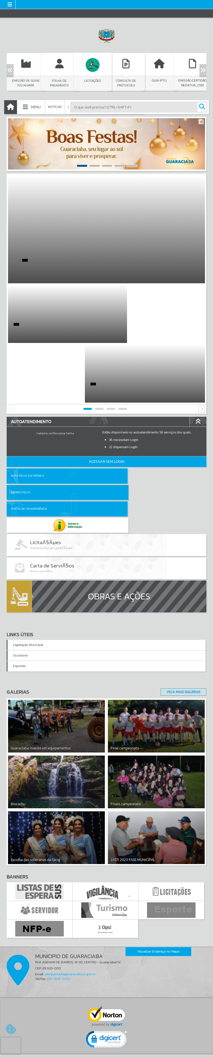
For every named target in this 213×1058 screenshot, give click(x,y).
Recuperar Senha (63, 374)
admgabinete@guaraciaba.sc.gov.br (70, 884)
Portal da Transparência (29, 433)
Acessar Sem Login (106, 402)
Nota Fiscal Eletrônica (27, 416)
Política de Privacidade (106, 1052)
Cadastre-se (44, 374)
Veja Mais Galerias (182, 602)
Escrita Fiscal (121, 416)
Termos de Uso (106, 1048)
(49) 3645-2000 (58, 889)
